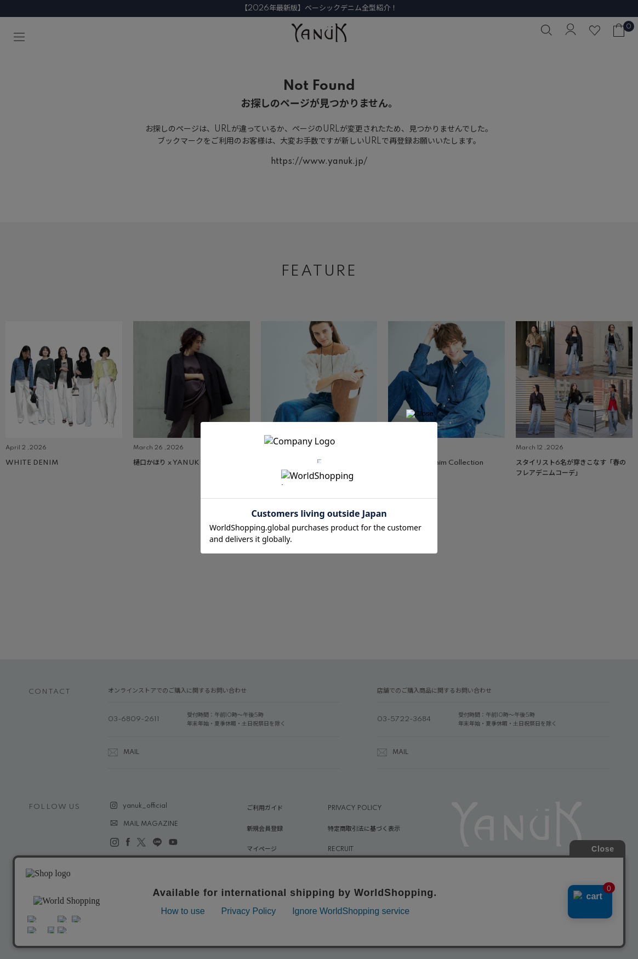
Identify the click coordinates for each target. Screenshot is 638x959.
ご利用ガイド (265, 808)
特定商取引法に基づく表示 (364, 829)
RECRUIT (341, 849)
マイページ (262, 849)
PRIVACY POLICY (355, 808)
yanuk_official (145, 806)
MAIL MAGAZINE (150, 824)
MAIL (131, 752)
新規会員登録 (265, 829)
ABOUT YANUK (270, 870)
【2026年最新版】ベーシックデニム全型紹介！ (319, 8)
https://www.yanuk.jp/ (319, 161)
